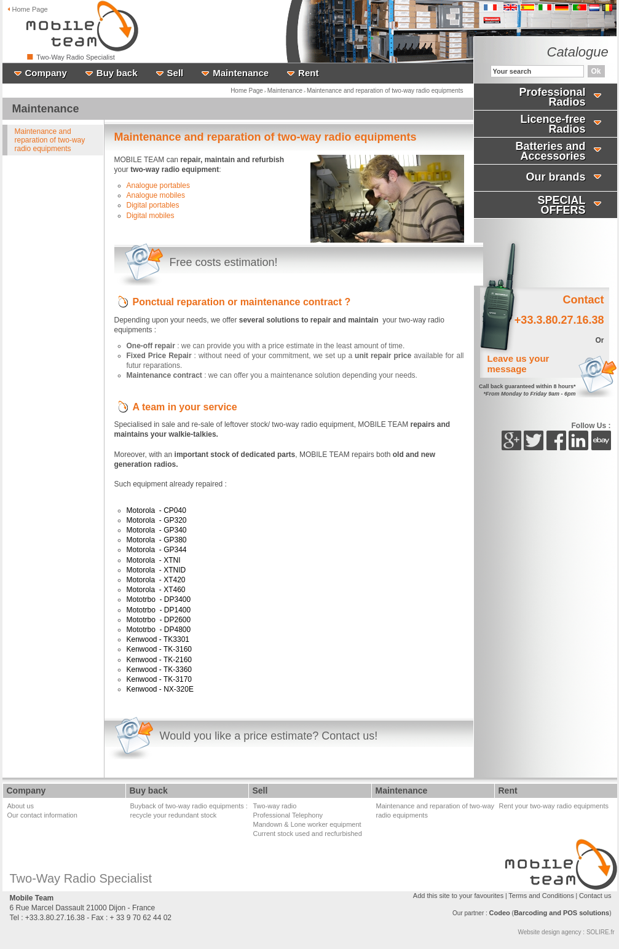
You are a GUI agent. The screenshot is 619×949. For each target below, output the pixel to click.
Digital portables (153, 205)
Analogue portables (158, 185)
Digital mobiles (151, 215)
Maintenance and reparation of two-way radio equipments (385, 90)
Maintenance (284, 90)
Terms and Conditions (541, 895)
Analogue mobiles (156, 195)
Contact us (595, 895)
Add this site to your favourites (458, 895)
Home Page (247, 90)
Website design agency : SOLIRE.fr (566, 932)
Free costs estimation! (224, 262)
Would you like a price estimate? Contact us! (269, 736)
